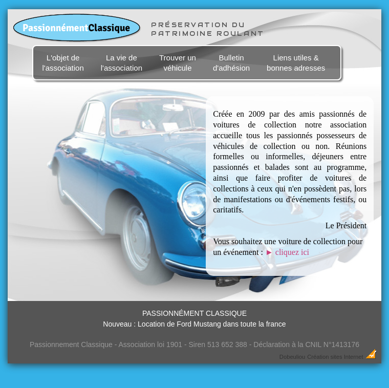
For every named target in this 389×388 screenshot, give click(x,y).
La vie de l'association (121, 62)
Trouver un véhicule (177, 62)
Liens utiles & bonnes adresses (296, 62)
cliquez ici (287, 252)
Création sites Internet (335, 357)
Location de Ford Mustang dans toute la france (212, 324)
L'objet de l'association (62, 62)
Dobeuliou (292, 357)
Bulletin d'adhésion (231, 62)
